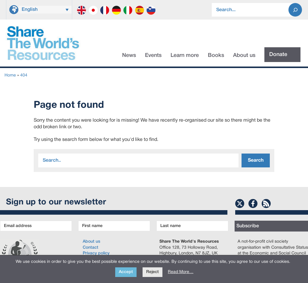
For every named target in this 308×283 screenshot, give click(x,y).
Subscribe (247, 226)
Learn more (185, 55)
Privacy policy (96, 253)
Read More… (180, 272)
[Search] (295, 10)
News (129, 55)
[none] (45, 9)
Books (216, 55)
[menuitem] (45, 9)
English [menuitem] (30, 10)
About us (244, 55)
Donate (278, 54)
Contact (90, 248)
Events (153, 55)
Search (255, 160)
